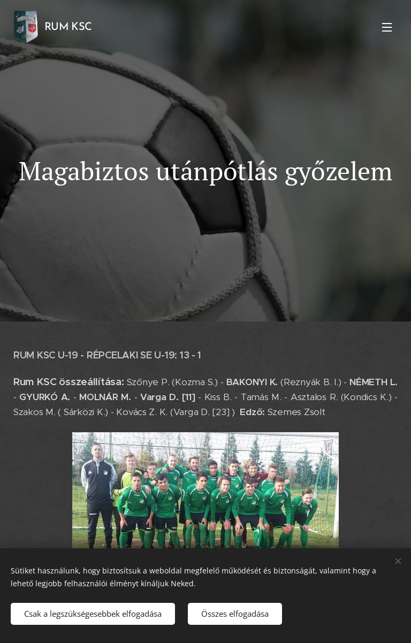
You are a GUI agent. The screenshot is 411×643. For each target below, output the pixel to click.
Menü (387, 27)
